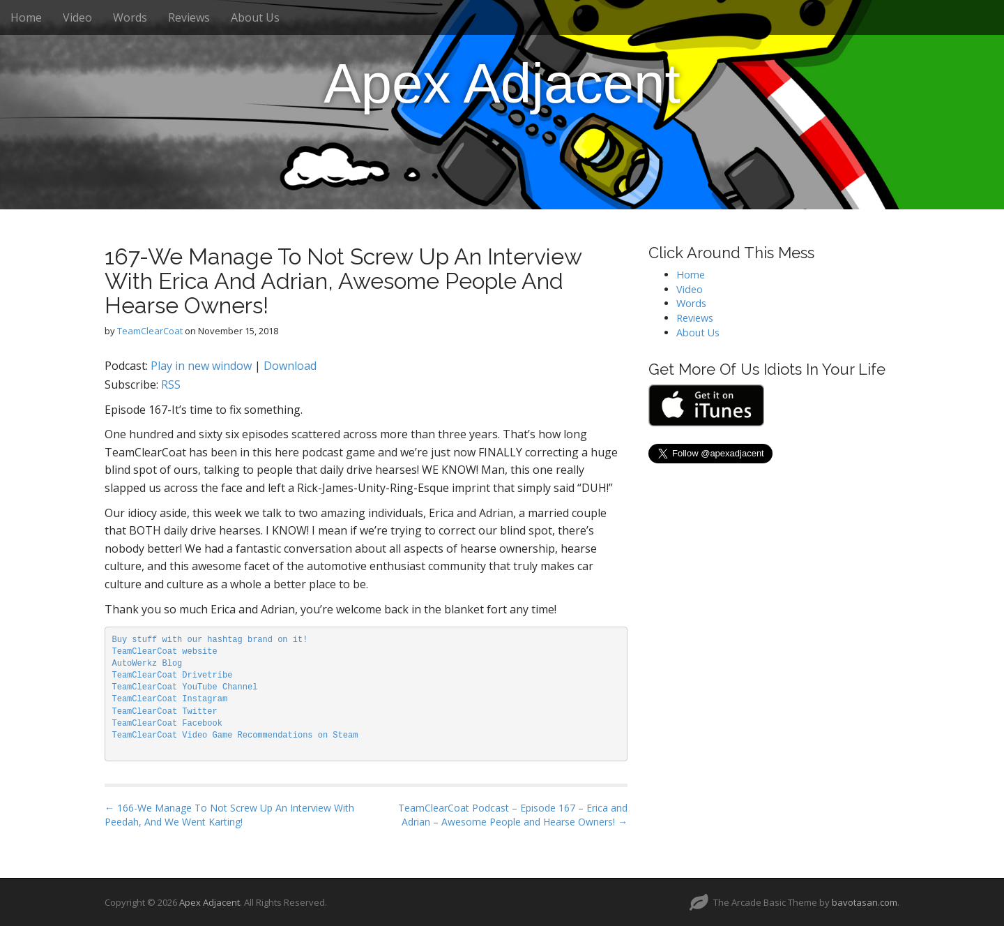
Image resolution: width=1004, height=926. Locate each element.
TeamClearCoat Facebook (167, 724)
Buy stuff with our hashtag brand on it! (210, 640)
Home (26, 17)
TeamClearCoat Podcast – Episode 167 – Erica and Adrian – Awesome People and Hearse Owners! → (513, 814)
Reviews (189, 17)
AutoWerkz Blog (147, 664)
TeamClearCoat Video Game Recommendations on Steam (235, 735)
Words (130, 17)
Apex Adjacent (502, 83)
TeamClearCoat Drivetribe (172, 675)
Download (290, 365)
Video (77, 17)
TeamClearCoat (150, 330)
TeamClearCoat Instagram (170, 699)
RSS (171, 384)
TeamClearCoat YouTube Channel (185, 687)
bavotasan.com (864, 902)
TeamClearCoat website (165, 652)
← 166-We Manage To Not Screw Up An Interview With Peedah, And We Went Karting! (229, 814)
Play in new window (201, 365)
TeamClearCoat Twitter (165, 712)
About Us (255, 17)
